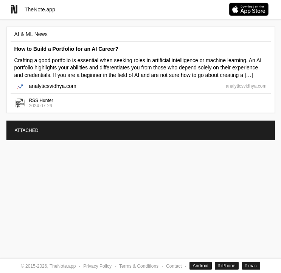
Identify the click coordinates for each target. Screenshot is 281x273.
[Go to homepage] (14, 9)
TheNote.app (40, 9)
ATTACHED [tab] (27, 130)
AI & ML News (31, 34)
